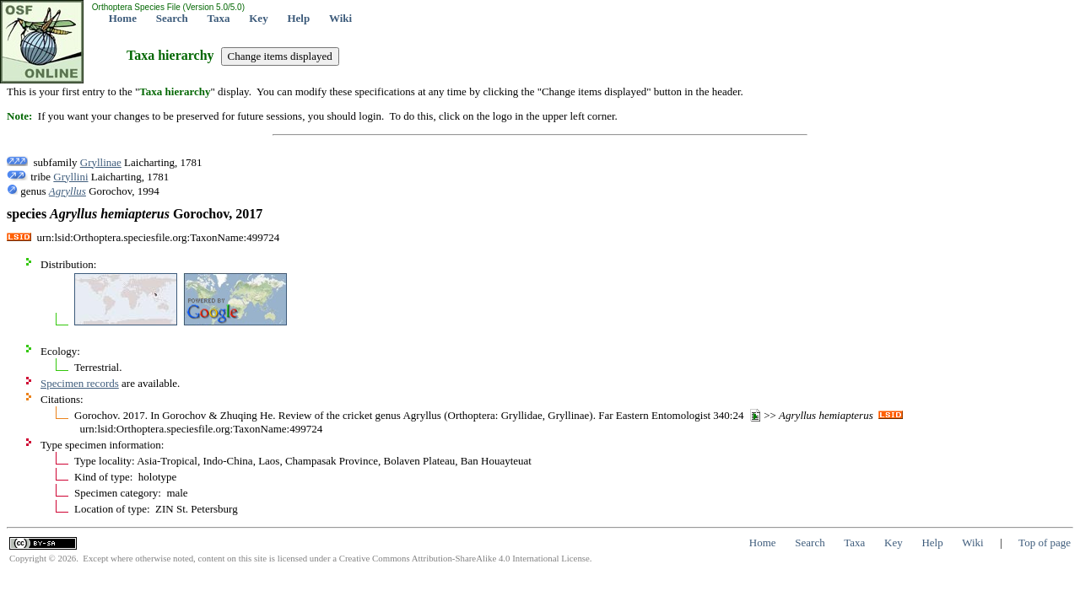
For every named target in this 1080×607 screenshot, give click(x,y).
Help (298, 18)
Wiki (340, 18)
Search (172, 18)
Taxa (219, 18)
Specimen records (79, 383)
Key (258, 18)
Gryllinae (101, 162)
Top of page (1044, 542)
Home (123, 18)
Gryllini (70, 176)
